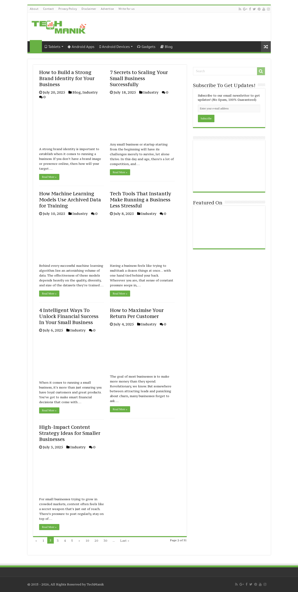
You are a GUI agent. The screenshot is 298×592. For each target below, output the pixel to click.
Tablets (52, 46)
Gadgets (146, 46)
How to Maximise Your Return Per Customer (137, 313)
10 (87, 540)
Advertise (107, 8)
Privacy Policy (67, 8)
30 (105, 540)
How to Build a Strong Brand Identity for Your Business (67, 78)
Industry (90, 92)
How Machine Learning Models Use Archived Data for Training (70, 199)
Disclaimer (88, 8)
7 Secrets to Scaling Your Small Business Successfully (139, 78)
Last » (124, 540)
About (34, 8)
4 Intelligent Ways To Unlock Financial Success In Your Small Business (68, 316)
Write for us (127, 8)
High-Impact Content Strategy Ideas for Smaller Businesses (69, 433)
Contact (48, 8)
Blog (166, 46)
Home (36, 46)
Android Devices (114, 46)
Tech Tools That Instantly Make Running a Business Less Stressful (140, 199)
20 (96, 540)
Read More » (49, 177)
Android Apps (81, 46)
